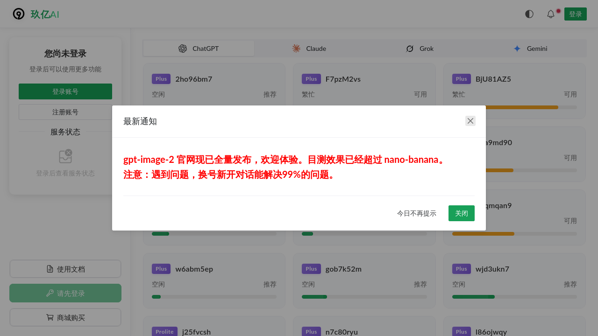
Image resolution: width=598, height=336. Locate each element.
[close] (470, 121)
